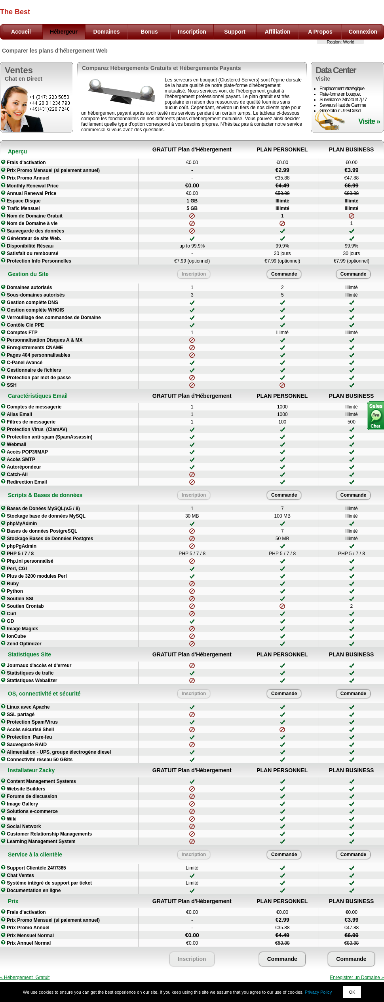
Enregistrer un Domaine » (357, 977)
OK (352, 992)
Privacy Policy (318, 992)
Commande (284, 274)
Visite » (369, 121)
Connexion (363, 31)
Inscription (192, 31)
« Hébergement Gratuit (24, 977)
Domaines (106, 31)
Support (234, 31)
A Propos (320, 31)
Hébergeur (64, 31)
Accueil (21, 31)
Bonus (149, 31)
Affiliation (278, 31)
